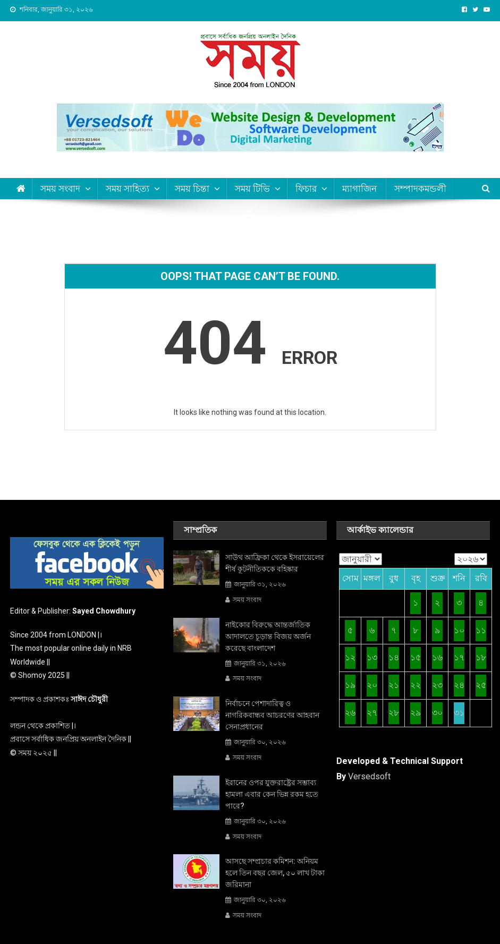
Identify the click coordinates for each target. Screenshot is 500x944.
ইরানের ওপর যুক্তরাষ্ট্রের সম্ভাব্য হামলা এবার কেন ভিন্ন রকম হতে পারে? (271, 794)
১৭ (459, 657)
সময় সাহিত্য (127, 188)
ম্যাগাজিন (359, 188)
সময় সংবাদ (60, 188)
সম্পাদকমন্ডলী (420, 188)
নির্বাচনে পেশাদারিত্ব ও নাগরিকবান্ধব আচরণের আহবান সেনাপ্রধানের (272, 715)
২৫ (481, 685)
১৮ (481, 657)
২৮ (393, 713)
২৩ (437, 685)
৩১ (459, 713)
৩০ (437, 713)
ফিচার (306, 188)
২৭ (372, 713)
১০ (459, 630)
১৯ (350, 685)
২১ (393, 685)
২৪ (459, 685)
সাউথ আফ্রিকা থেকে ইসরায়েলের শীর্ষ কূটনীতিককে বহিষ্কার (274, 563)
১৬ (437, 657)
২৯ (415, 713)
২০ (372, 685)
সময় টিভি (252, 188)
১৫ (415, 657)
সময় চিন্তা (192, 188)
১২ (350, 657)
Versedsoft (369, 776)
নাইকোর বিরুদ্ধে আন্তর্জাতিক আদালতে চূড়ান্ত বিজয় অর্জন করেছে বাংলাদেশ (268, 636)
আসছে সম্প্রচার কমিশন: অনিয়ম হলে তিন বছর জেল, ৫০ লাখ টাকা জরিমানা (275, 873)
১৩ (372, 657)
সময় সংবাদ (247, 599)
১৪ (393, 657)
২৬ (350, 713)
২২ (415, 685)
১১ (481, 630)
